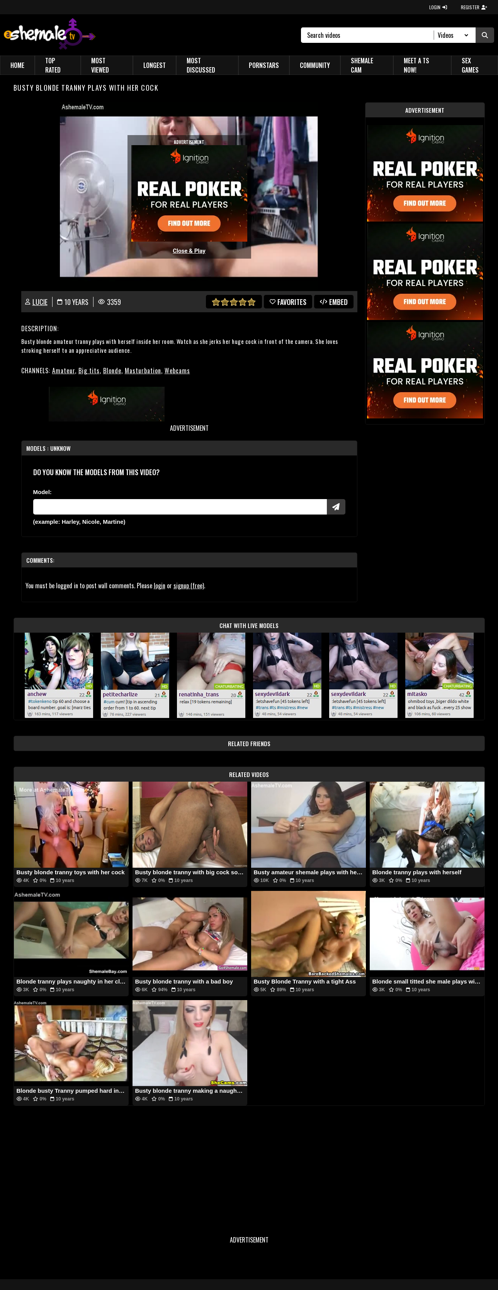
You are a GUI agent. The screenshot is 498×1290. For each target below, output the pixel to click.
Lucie (40, 302)
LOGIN (438, 7)
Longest (154, 65)
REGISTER (474, 7)
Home (17, 65)
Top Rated (53, 65)
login (159, 585)
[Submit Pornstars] (336, 507)
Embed (334, 302)
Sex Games (470, 65)
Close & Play (189, 250)
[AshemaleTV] (49, 35)
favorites (288, 302)
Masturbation (143, 370)
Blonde (112, 370)
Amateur (63, 370)
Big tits (89, 370)
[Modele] (180, 507)
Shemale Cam (362, 65)
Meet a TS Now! (416, 65)
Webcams (177, 370)
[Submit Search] (485, 35)
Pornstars (264, 65)
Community (315, 65)
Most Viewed (100, 65)
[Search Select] (451, 35)
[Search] (370, 35)
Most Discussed (201, 65)
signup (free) (188, 585)
